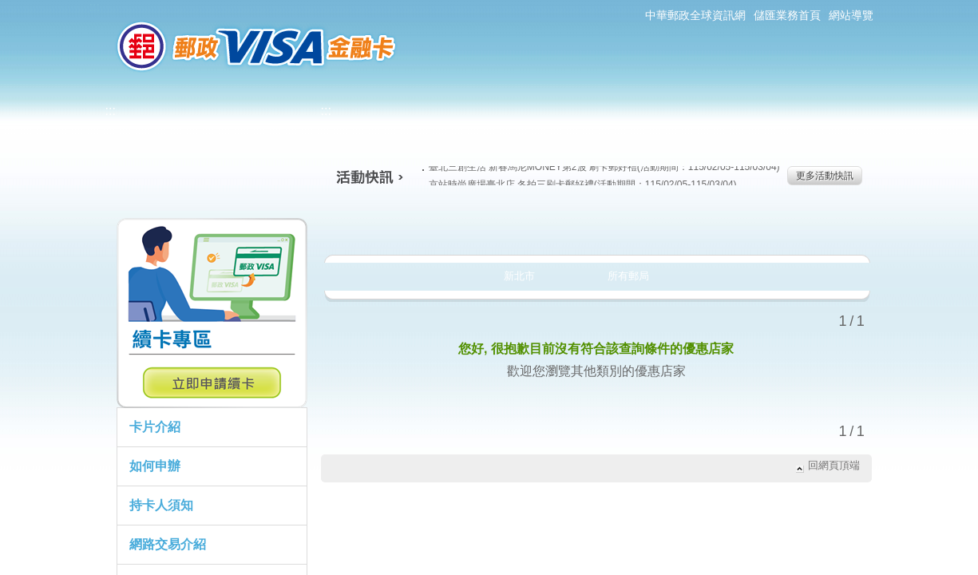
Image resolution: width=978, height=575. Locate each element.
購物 (594, 226)
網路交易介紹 (167, 544)
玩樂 (699, 226)
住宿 (803, 226)
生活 (490, 226)
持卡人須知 (161, 505)
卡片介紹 (154, 427)
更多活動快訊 (824, 175)
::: (94, 7)
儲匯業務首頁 (787, 15)
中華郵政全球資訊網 (695, 15)
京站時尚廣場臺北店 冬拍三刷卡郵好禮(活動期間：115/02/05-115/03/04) (579, 184)
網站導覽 (851, 15)
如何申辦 (154, 466)
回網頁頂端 (834, 465)
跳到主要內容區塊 (8, 8)
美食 (385, 226)
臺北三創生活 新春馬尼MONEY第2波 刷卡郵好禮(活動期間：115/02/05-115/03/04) (601, 166)
